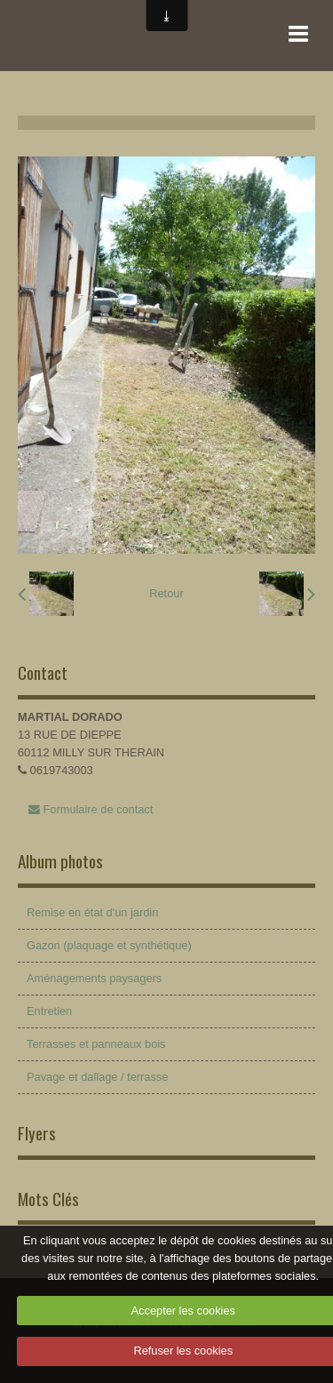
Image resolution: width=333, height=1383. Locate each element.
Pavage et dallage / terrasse (97, 1076)
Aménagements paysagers (94, 978)
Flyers (37, 1133)
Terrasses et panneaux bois (96, 1044)
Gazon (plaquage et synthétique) (109, 945)
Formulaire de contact (90, 809)
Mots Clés (48, 1198)
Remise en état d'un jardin (92, 912)
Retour (166, 593)
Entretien (49, 1011)
